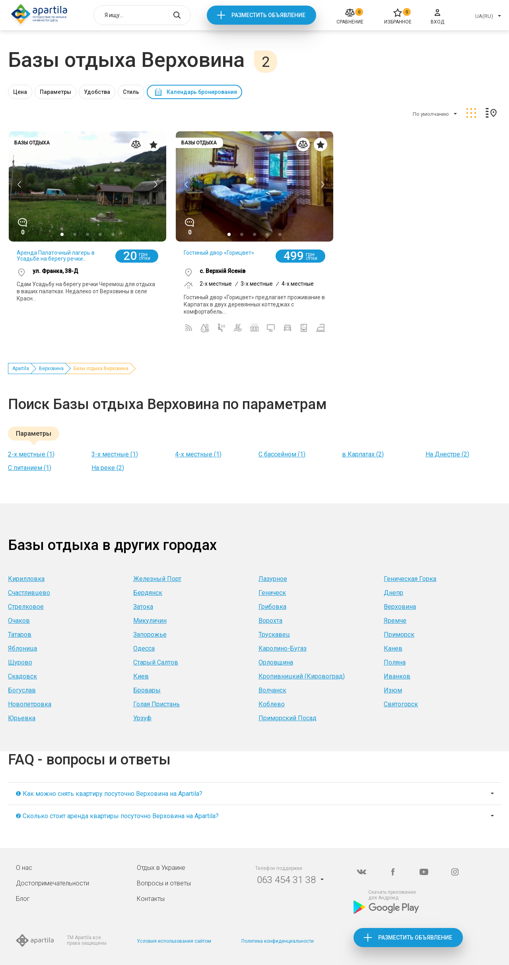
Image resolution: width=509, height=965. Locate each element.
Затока (143, 606)
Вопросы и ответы (164, 883)
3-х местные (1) (114, 454)
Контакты (151, 899)
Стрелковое (26, 606)
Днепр (393, 593)
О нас (24, 867)
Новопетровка (29, 704)
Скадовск (22, 676)
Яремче (395, 620)
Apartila (20, 368)
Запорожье (150, 634)
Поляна (395, 662)
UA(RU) (484, 16)
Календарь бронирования (202, 92)
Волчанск (272, 690)
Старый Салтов (155, 662)
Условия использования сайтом (174, 941)
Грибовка (272, 606)
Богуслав (22, 690)
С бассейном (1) (281, 454)
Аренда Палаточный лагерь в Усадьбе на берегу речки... (56, 256)
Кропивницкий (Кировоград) (301, 676)
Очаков (19, 620)
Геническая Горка (410, 579)
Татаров (19, 634)
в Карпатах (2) (363, 454)
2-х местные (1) (31, 454)
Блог (23, 899)
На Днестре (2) (447, 454)
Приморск (399, 634)
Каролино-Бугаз (282, 648)
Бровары (147, 690)
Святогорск (401, 704)
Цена (20, 92)
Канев (393, 648)
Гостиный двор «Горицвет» (219, 253)
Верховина (51, 368)
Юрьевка (21, 718)
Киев (141, 676)
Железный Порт (157, 579)
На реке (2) (107, 468)
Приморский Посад (287, 718)
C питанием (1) (29, 468)
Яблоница (22, 648)
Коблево (271, 704)
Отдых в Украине (161, 867)
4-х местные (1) (198, 454)
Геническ (272, 593)
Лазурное (272, 579)
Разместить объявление (268, 15)
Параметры (55, 92)
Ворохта (270, 620)
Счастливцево (29, 593)
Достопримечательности (52, 883)
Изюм (393, 690)
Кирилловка (26, 579)
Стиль (131, 92)
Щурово (20, 662)
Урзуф (142, 718)
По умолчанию (431, 114)
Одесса (144, 648)
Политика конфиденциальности (277, 941)
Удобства (97, 92)
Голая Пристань (156, 704)
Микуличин (150, 620)
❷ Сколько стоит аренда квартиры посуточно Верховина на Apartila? (117, 816)
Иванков (397, 676)
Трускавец (274, 634)
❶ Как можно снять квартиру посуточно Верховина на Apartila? (109, 793)
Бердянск (147, 593)
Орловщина (275, 662)
